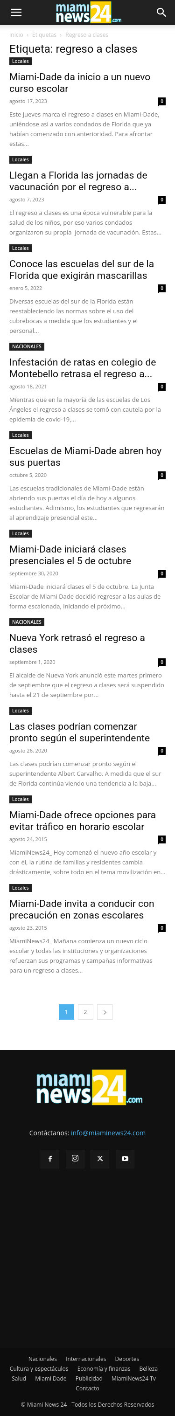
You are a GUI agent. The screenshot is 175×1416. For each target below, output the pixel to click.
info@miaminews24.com (108, 1132)
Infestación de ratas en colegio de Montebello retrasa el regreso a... (82, 368)
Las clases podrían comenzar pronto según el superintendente (79, 732)
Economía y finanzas (104, 1369)
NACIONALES (27, 346)
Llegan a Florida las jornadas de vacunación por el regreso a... (78, 181)
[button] (16, 12)
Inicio (16, 35)
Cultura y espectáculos (39, 1369)
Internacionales (86, 1359)
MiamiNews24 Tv (134, 1378)
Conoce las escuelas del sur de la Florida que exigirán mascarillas (81, 269)
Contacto (87, 1388)
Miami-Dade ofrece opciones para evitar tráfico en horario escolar (82, 820)
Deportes (127, 1359)
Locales (20, 61)
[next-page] (105, 1012)
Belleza (149, 1369)
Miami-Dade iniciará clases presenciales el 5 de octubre (70, 555)
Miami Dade (50, 1378)
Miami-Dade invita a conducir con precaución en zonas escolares (81, 909)
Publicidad (89, 1378)
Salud (19, 1378)
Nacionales (42, 1359)
